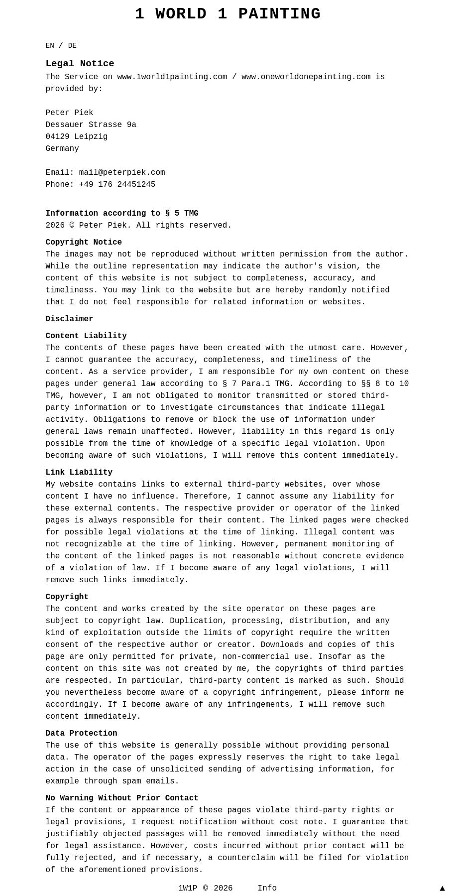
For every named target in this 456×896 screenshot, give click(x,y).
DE (72, 46)
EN (52, 46)
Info (267, 888)
